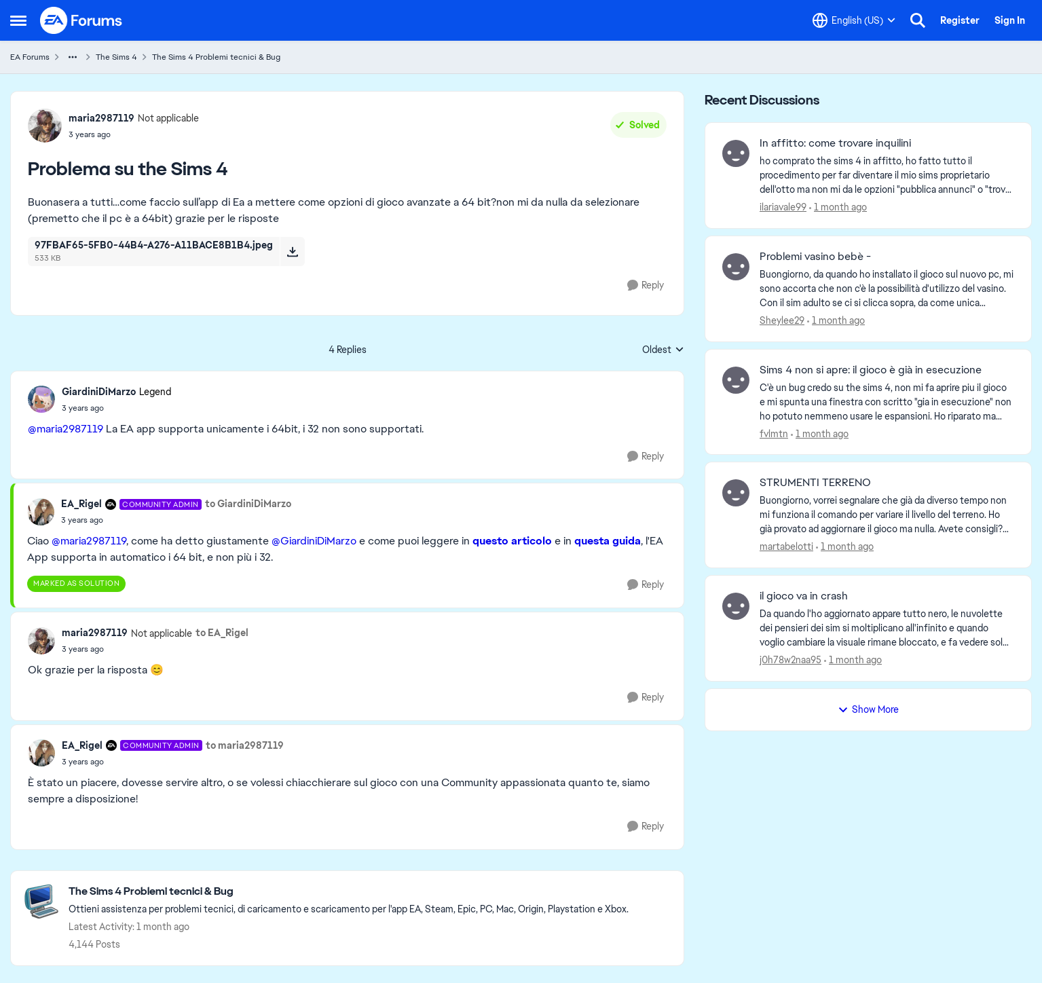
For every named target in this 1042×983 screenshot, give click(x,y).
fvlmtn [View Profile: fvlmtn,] (774, 433)
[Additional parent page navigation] (72, 57)
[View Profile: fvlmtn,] (735, 380)
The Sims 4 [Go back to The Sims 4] (116, 57)
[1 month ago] (838, 207)
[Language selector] (853, 20)
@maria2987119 (65, 429)
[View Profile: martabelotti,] (735, 492)
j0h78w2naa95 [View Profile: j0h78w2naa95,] (790, 660)
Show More (868, 709)
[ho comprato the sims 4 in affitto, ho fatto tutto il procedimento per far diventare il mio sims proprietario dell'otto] (887, 175)
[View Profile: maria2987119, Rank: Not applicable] (45, 126)
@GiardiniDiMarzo (314, 541)
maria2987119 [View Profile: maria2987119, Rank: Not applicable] (101, 118)
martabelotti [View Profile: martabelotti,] (786, 546)
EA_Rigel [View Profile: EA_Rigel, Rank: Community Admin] (81, 504)
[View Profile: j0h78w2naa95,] (735, 606)
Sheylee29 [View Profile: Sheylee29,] (782, 320)
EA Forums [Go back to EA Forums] (30, 57)
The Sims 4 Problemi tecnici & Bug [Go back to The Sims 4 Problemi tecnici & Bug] (216, 57)
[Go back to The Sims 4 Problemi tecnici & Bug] (349, 892)
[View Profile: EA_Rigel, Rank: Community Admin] (40, 511)
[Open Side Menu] (18, 20)
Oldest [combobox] (663, 350)
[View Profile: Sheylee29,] (735, 266)
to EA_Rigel (222, 633)
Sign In (1009, 20)
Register (960, 20)
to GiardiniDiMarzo (248, 504)
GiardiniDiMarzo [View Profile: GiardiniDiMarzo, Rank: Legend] (99, 392)
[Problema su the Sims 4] (116, 408)
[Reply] (646, 285)
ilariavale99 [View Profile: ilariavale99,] (783, 207)
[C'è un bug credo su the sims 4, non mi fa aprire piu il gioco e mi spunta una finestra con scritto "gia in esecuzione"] (887, 401)
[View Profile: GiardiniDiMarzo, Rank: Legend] (41, 399)
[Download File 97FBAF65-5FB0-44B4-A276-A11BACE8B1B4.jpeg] (292, 251)
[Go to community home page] (81, 20)
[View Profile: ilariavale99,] (735, 153)
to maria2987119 (245, 745)
